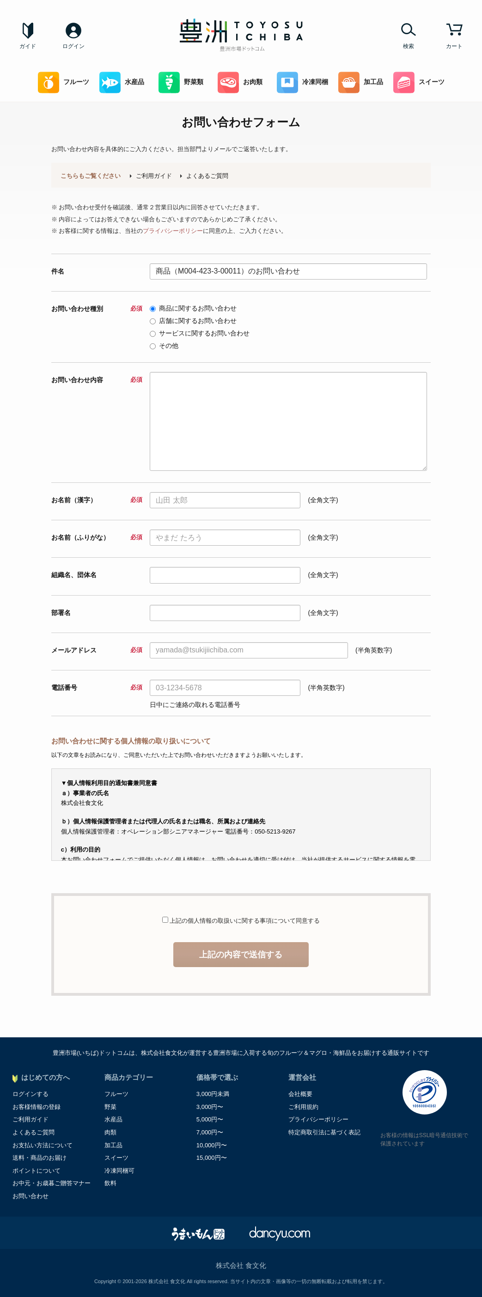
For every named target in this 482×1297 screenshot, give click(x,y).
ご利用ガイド (154, 175)
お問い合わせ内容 (96, 380)
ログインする (30, 1093)
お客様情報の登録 (36, 1106)
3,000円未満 (213, 1093)
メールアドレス (96, 650)
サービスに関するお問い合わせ (200, 333)
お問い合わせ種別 (96, 308)
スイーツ (419, 82)
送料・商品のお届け (39, 1157)
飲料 (110, 1183)
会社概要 (300, 1093)
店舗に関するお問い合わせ (193, 320)
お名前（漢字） (96, 500)
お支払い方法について (42, 1145)
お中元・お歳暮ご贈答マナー (51, 1183)
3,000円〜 (210, 1106)
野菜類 (181, 82)
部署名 (61, 612)
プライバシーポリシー (173, 230)
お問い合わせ (30, 1196)
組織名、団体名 (74, 574)
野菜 (110, 1106)
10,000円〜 (211, 1145)
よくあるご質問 (207, 175)
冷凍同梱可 (119, 1170)
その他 (164, 345)
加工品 (360, 82)
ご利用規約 (303, 1106)
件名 (57, 271)
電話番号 (96, 687)
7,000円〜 (210, 1132)
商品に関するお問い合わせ (193, 308)
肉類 (110, 1132)
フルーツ (63, 82)
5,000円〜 (210, 1119)
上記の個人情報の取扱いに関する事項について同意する (244, 920)
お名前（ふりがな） (96, 537)
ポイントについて (36, 1170)
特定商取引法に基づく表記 (324, 1132)
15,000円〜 (211, 1157)
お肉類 (240, 82)
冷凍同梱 (302, 82)
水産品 (121, 82)
